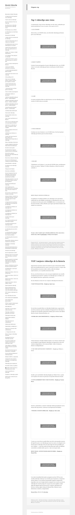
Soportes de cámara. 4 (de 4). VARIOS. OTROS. (11, 283)
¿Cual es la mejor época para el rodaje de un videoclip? (11, 41)
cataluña (32, 243)
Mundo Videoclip (11, 5)
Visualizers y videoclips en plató (11, 374)
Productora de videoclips (10, 250)
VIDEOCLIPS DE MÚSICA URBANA (10, 318)
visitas (62, 247)
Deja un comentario (40, 248)
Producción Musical (44, 242)
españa (52, 243)
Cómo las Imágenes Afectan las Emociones (11, 130)
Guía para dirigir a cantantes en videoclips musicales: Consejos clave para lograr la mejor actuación (11, 198)
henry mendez (60, 243)
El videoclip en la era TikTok (10, 29)
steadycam (33, 247)
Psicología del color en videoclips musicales (9, 338)
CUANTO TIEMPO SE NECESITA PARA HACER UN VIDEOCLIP (11, 145)
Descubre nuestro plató (10, 147)
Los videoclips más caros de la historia (11, 229)
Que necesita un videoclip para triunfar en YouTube (11, 193)
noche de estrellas (45, 246)
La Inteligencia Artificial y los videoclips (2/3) (11, 210)
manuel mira (55, 244)
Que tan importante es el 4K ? (11, 252)
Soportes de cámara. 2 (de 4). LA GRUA (11, 276)
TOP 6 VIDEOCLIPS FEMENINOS (11, 297)
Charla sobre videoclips (10, 112)
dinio (46, 243)
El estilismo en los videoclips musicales (10, 166)
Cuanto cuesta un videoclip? (10, 19)
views (57, 247)
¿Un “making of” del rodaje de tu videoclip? (11, 56)
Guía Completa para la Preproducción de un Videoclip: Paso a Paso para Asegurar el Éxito (11, 188)
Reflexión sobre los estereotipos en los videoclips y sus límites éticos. (11, 256)
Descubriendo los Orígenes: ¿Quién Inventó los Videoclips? (11, 150)
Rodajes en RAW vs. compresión (11, 356)
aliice (50, 242)
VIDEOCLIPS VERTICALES (10, 324)
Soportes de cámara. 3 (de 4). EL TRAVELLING (11, 279)
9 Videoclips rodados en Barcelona (10, 94)
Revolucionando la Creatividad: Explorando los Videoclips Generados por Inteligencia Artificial (11, 261)
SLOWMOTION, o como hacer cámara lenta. (11, 269)
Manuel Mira (34, 492)
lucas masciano (43, 244)
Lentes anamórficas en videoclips (9, 372)
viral (60, 247)
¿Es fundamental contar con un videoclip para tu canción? (11, 45)
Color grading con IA (9, 77)
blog (54, 500)
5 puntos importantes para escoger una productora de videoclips (10, 85)
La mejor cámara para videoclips (9, 217)
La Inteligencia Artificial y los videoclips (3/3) (11, 214)
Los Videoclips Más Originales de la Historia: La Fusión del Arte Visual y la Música (11, 233)
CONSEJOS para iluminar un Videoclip (10, 133)
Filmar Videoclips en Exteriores (11, 142)
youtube (32, 248)
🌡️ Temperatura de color (10, 331)
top (42, 247)
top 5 (45, 247)
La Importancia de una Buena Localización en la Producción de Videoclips (11, 203)
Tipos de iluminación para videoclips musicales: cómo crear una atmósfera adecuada (11, 289)
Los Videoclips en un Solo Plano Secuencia (11, 32)
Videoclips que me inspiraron (11, 363)
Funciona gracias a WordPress (37, 512)
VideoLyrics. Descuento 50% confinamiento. (10, 329)
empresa (49, 243)
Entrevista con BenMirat (10, 171)
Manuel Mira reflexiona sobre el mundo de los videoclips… (11, 241)
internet (32, 244)
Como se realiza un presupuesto (11, 91)
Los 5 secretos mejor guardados (11, 226)
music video (45, 501)
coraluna (36, 243)
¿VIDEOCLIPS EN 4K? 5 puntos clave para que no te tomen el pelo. (11, 60)
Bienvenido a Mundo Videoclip (11, 14)
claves (62, 500)
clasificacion (58, 500)
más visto (33, 246)
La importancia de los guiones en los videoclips (11, 17)
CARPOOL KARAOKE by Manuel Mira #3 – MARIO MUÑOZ (11, 104)
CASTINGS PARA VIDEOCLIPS (11, 110)
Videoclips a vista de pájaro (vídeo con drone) (10, 309)
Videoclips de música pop (10, 315)
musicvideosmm (38, 246)
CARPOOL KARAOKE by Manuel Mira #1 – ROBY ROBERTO (11, 98)
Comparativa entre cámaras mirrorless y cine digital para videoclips (11, 360)
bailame (58, 242)
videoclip (62, 501)
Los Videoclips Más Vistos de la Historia (11, 237)
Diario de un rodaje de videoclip (11, 157)
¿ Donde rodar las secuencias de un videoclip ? (11, 38)
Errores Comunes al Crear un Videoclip (11, 22)
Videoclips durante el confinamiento (9, 321)
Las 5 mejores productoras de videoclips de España (11, 221)
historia (32, 501)
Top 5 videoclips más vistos (10, 295)
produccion (52, 246)
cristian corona (42, 243)
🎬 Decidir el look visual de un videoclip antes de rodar (11, 368)
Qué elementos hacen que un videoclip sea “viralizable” (11, 350)
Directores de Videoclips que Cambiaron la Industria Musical (11, 160)
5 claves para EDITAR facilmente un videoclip (10, 67)
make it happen (49, 244)
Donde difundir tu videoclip (10, 163)
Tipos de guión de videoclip (10, 285)
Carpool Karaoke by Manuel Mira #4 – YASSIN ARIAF (10, 108)
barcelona (62, 242)
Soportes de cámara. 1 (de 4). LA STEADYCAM (11, 272)
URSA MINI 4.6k (8, 306)
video (59, 501)
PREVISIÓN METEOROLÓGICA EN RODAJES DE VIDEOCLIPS (11, 248)
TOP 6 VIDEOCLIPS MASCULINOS (9, 300)
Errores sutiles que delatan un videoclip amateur (11, 354)
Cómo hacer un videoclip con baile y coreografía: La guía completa (11, 126)
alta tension (54, 242)
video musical (49, 247)
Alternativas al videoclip (10, 35)
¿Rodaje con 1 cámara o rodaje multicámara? (11, 53)
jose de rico (37, 244)
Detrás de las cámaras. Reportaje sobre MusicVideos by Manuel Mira (11, 154)
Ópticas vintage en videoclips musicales (11, 334)
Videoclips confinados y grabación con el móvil (10, 312)
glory (56, 243)
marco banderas (61, 244)
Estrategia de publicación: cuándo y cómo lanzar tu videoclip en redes (10, 342)
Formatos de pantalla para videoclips (10, 184)
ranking (61, 246)
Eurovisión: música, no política (11, 365)
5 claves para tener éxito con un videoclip (11, 74)
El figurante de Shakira (9, 168)
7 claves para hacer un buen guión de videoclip (10, 89)
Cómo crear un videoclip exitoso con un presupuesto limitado (11, 122)
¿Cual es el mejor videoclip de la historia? (11, 64)
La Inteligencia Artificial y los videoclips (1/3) (11, 207)
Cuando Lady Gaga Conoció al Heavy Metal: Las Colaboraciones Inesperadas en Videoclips (11, 138)
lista (35, 501)
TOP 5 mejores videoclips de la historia (11, 293)
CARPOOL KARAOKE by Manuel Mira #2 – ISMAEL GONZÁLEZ (11, 101)
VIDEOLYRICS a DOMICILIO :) (11, 326)
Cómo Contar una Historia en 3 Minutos (11, 119)
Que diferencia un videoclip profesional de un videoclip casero (10, 26)
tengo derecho (39, 247)
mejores (40, 501)
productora (57, 246)
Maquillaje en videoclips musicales (10, 244)
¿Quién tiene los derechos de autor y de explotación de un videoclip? (11, 49)
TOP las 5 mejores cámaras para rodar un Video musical (11, 304)
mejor (38, 501)
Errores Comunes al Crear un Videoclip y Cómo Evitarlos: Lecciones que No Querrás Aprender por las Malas (11, 175)
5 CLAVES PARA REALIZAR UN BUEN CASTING (11, 71)
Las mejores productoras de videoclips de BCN (10, 224)
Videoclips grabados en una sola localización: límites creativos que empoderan (11, 180)
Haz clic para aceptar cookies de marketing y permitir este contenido (48, 47)
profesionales (44, 234)
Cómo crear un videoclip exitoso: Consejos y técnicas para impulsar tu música (10, 80)
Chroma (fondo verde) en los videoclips (11, 115)
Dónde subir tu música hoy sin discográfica (11, 377)
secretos (54, 501)
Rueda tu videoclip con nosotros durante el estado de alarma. (11, 266)
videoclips (54, 247)
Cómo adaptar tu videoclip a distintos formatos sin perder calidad (11, 346)
